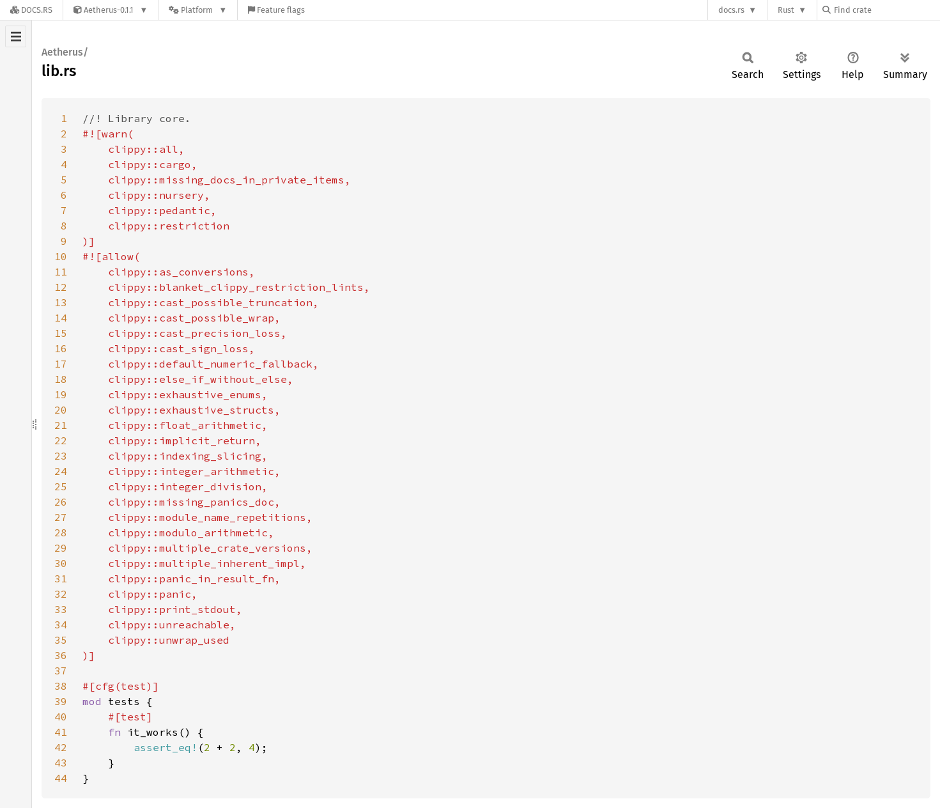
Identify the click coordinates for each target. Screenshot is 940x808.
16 (60, 348)
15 (60, 333)
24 (60, 471)
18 (60, 379)
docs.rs (731, 10)
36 (60, 655)
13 (60, 302)
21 (60, 425)
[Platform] (197, 10)
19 (60, 394)
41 (60, 732)
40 (60, 716)
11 (60, 271)
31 (60, 578)
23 (60, 455)
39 (60, 701)
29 (60, 547)
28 (60, 532)
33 (60, 609)
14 (60, 317)
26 (60, 501)
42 (60, 747)
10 (60, 256)
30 (60, 563)
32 (60, 593)
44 (60, 778)
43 (60, 762)
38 (60, 686)
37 (60, 670)
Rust (786, 10)
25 (60, 486)
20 (60, 409)
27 (60, 517)
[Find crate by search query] (886, 10)
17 (60, 363)
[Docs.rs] (31, 10)
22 (60, 440)
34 (60, 624)
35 (60, 639)
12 (60, 287)
